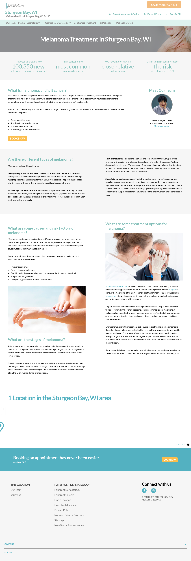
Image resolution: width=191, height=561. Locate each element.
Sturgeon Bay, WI (27, 14)
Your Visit (16, 494)
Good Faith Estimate (65, 504)
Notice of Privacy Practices (69, 515)
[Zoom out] (3, 413)
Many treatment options (116, 286)
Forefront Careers (64, 494)
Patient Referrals (124, 22)
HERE (188, 446)
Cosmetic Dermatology (58, 22)
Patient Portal (154, 14)
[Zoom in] (3, 409)
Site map (59, 520)
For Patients (106, 22)
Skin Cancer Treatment (85, 22)
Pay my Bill (175, 14)
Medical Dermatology (30, 22)
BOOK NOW (17, 138)
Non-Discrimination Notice (69, 525)
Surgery (172, 289)
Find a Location (62, 499)
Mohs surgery (111, 296)
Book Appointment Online (125, 14)
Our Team (11, 22)
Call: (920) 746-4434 (164, 4)
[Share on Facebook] (145, 491)
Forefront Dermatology (67, 489)
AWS (183, 446)
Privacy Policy (62, 510)
